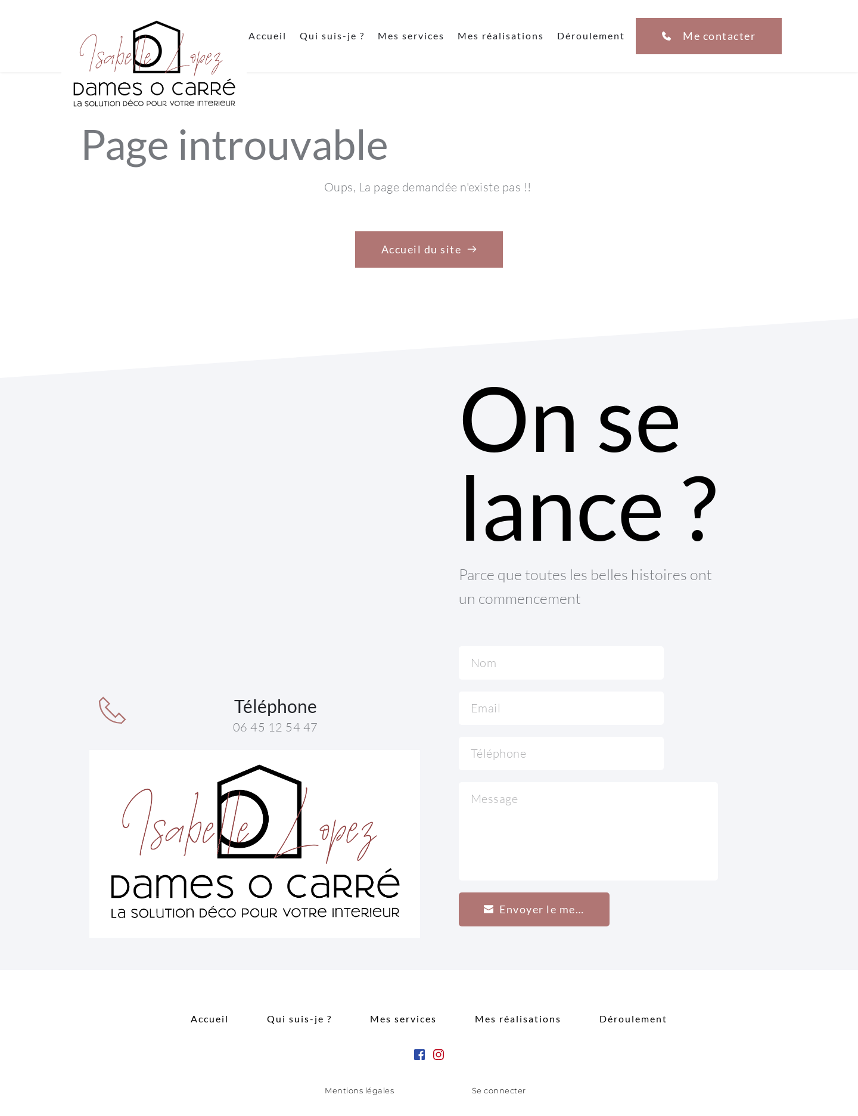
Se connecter (499, 1090)
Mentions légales (359, 1090)
